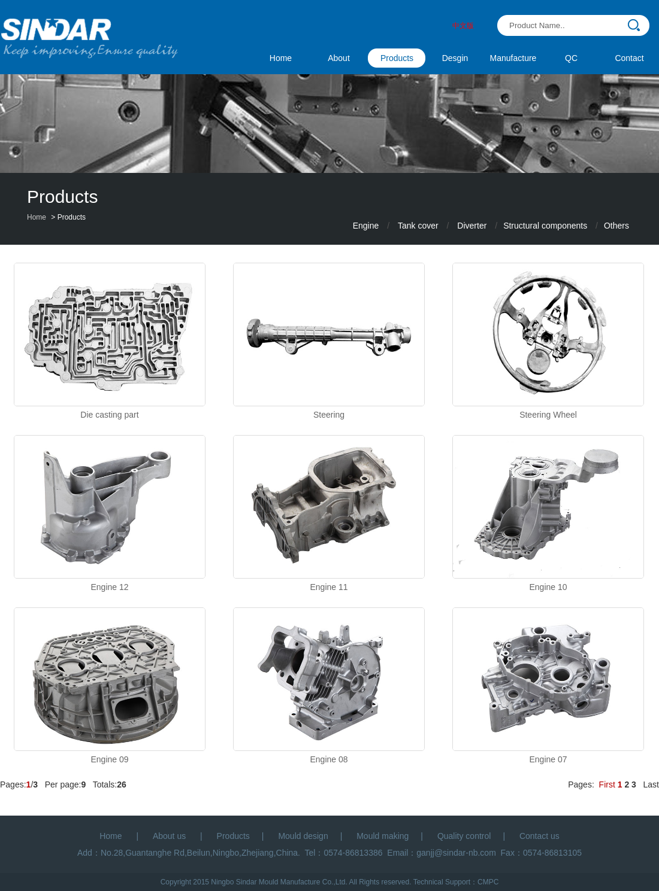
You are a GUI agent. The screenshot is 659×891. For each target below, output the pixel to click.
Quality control (464, 836)
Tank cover (418, 225)
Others (616, 225)
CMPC (487, 882)
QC (571, 58)
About (339, 58)
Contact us (539, 836)
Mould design (303, 836)
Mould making (382, 836)
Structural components (545, 225)
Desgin (455, 58)
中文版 (463, 26)
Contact (629, 58)
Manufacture (513, 58)
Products (396, 58)
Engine (366, 225)
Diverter (471, 225)
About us (170, 836)
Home (281, 58)
